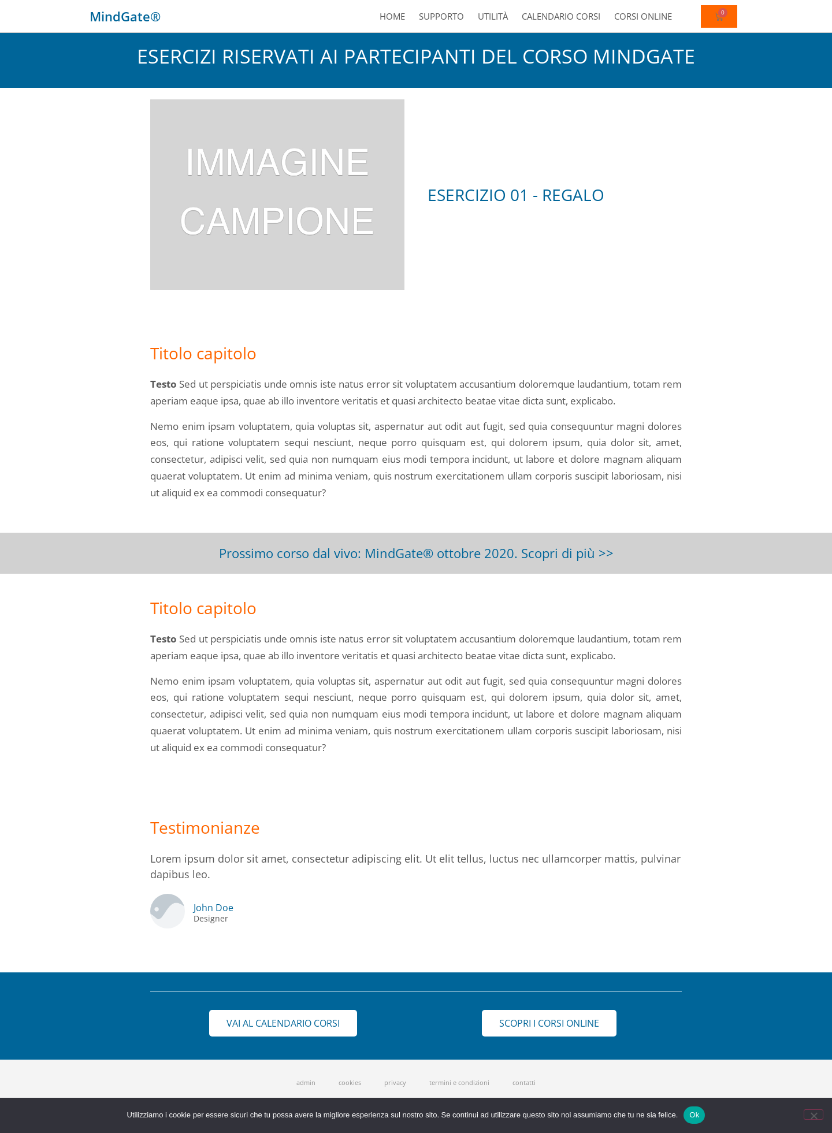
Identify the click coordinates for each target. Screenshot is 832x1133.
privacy (395, 1082)
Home (392, 16)
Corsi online (643, 16)
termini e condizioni (459, 1082)
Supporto (441, 16)
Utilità (493, 16)
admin (305, 1082)
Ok (694, 1114)
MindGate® (125, 16)
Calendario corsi (561, 16)
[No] (813, 1114)
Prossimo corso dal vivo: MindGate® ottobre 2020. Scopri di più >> (416, 553)
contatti (524, 1082)
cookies (350, 1082)
